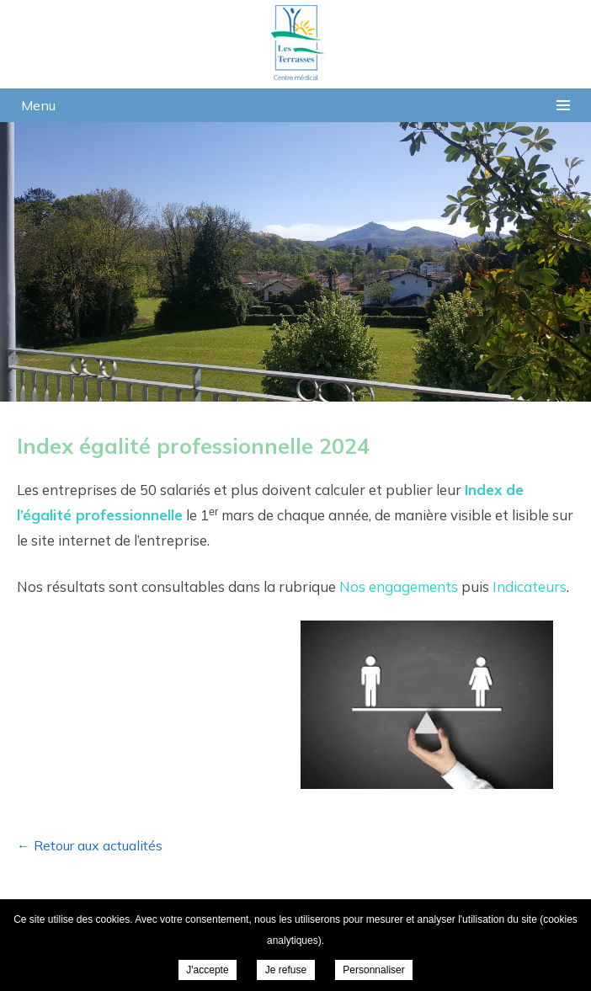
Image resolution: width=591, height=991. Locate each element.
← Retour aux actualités (89, 845)
